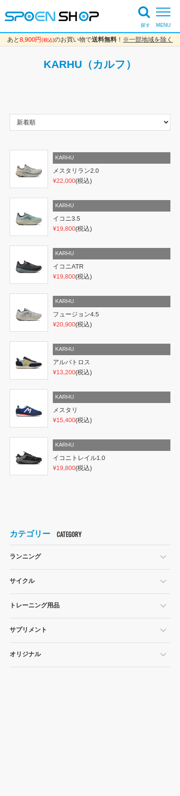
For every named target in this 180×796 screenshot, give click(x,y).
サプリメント (28, 629)
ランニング (25, 556)
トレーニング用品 (35, 605)
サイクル (22, 580)
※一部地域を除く (148, 39)
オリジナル (25, 654)
